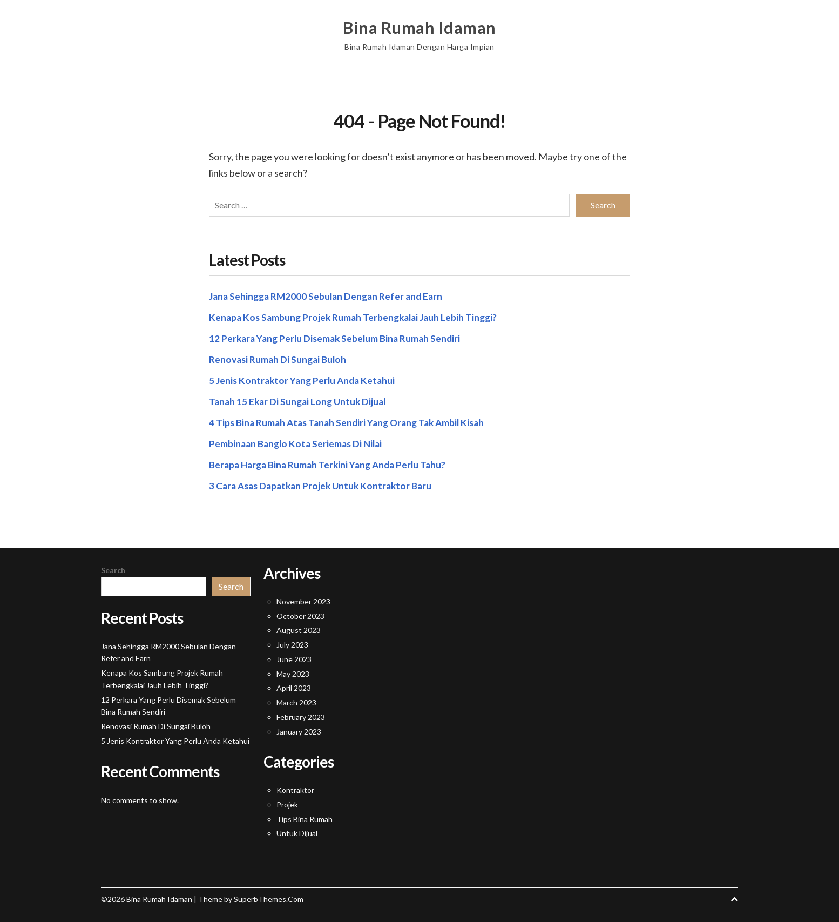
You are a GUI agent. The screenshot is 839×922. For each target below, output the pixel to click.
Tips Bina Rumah (304, 816)
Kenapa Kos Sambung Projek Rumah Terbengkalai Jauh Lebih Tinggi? (357, 315)
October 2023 (300, 613)
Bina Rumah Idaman (419, 27)
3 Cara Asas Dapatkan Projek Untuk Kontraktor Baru (324, 483)
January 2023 (298, 729)
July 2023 (292, 642)
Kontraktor (295, 787)
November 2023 (303, 599)
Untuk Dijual (296, 831)
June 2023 (294, 657)
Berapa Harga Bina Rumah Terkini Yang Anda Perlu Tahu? (332, 462)
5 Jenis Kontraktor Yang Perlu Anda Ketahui (305, 378)
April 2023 (293, 685)
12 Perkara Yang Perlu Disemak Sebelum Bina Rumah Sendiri (338, 336)
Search (113, 568)
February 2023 (300, 714)
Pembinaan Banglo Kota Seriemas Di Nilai (298, 441)
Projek (287, 802)
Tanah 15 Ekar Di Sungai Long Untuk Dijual (300, 399)
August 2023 (298, 627)
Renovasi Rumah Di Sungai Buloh (279, 357)
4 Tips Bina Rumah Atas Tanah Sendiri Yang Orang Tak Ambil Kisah (352, 420)
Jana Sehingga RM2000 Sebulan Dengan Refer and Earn (329, 294)
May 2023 (292, 671)
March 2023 (296, 700)
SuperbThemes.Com (268, 896)
